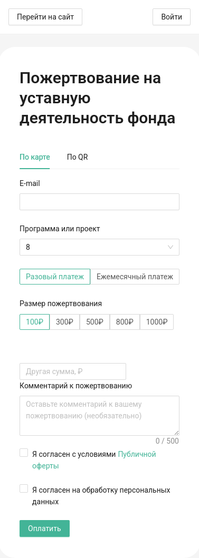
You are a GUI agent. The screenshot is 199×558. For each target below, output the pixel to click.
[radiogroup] (99, 277)
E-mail (30, 183)
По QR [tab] (77, 157)
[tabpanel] (99, 357)
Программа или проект (60, 228)
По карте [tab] (35, 157)
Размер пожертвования (61, 303)
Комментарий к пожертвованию (76, 385)
